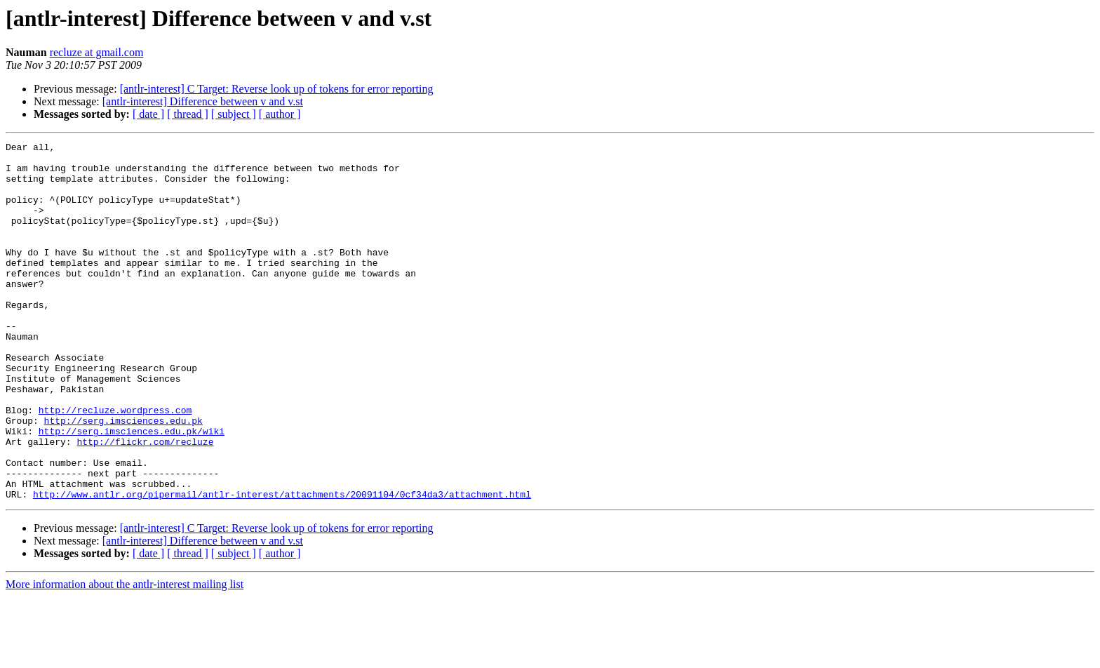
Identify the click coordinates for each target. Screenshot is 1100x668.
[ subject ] (233, 114)
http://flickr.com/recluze (144, 502)
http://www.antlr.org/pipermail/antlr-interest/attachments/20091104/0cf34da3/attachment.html (282, 565)
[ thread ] (187, 114)
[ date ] (148, 114)
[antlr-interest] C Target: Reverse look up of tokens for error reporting (277, 89)
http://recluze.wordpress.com (115, 464)
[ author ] (280, 114)
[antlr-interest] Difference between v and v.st (202, 101)
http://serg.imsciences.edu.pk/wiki (131, 489)
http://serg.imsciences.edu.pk (123, 477)
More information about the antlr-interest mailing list (124, 656)
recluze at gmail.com (97, 52)
